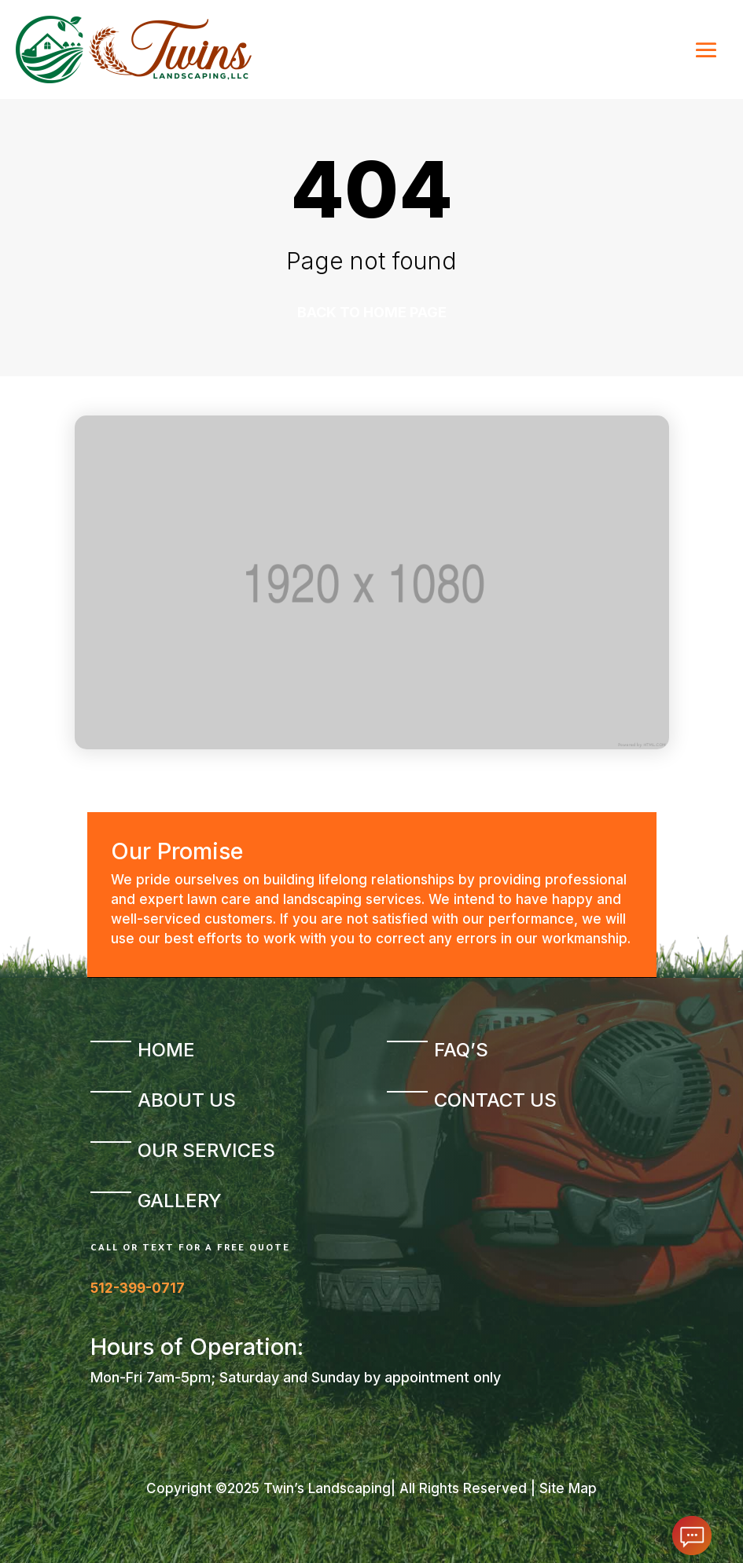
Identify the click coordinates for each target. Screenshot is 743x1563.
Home (166, 1049)
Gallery (180, 1200)
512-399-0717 (137, 1288)
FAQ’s (461, 1049)
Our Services (206, 1150)
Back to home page (372, 312)
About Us (187, 1100)
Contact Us (495, 1100)
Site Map (568, 1488)
